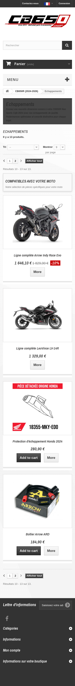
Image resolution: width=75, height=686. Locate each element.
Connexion (64, 3)
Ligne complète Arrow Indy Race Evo (37, 255)
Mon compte (11, 650)
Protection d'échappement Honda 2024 (37, 441)
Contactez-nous (30, 3)
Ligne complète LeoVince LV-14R (37, 348)
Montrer (48, 146)
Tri (4, 146)
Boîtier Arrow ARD (37, 534)
